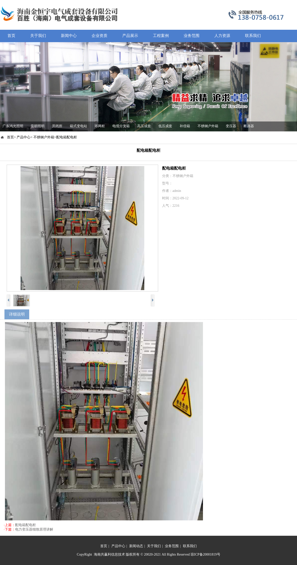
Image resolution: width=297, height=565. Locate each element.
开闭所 (57, 126)
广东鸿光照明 (12, 126)
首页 (103, 546)
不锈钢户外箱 (208, 126)
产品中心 (118, 546)
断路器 (249, 126)
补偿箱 (185, 126)
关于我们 (154, 546)
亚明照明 (38, 126)
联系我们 (190, 546)
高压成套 (144, 126)
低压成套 (165, 126)
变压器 (231, 126)
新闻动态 (136, 546)
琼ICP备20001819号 (205, 554)
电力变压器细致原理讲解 (34, 529)
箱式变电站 (78, 126)
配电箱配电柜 (25, 525)
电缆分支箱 (121, 126)
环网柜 (100, 126)
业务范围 (172, 546)
